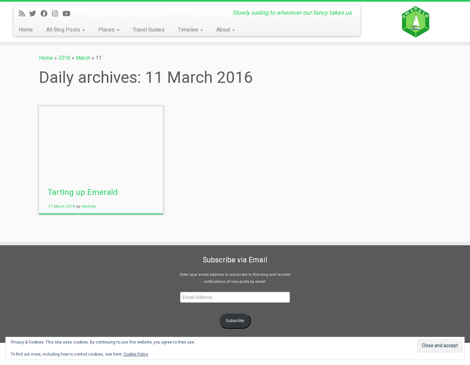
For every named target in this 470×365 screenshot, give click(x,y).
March (83, 58)
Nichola (89, 206)
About (225, 30)
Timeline (190, 30)
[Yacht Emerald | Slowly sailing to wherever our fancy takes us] (416, 22)
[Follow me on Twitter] (35, 14)
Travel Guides (149, 30)
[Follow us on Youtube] (68, 14)
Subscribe (235, 320)
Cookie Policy (135, 354)
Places (108, 30)
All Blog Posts (65, 30)
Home (26, 30)
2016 (64, 58)
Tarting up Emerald (83, 192)
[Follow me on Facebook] (46, 14)
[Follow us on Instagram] (57, 14)
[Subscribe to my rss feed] (24, 14)
